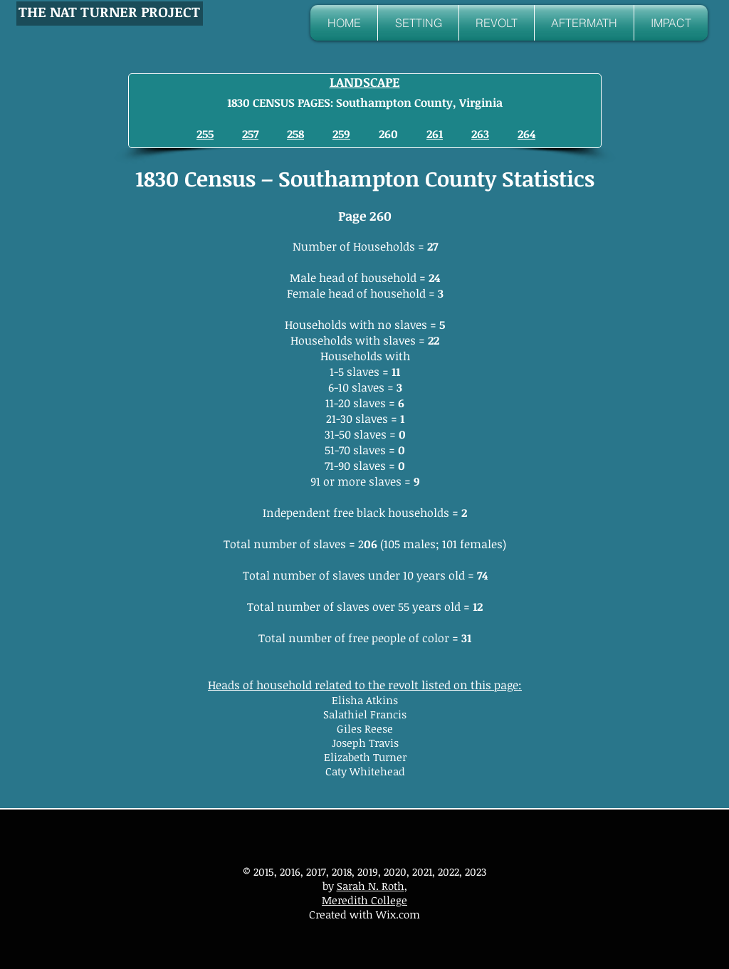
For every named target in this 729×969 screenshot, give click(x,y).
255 (205, 134)
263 (480, 134)
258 (295, 134)
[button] (418, 23)
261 (434, 134)
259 (341, 134)
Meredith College (364, 900)
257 (250, 134)
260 (388, 134)
